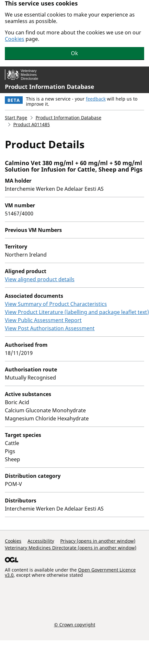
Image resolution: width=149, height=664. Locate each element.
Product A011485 (31, 124)
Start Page (16, 118)
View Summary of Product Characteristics (56, 304)
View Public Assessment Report (43, 320)
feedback (96, 99)
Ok (74, 53)
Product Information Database (49, 86)
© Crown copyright (74, 624)
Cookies (14, 38)
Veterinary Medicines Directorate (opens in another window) (70, 548)
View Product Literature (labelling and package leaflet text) (77, 312)
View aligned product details (39, 279)
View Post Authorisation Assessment (50, 328)
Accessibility (41, 541)
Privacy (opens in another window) (97, 541)
